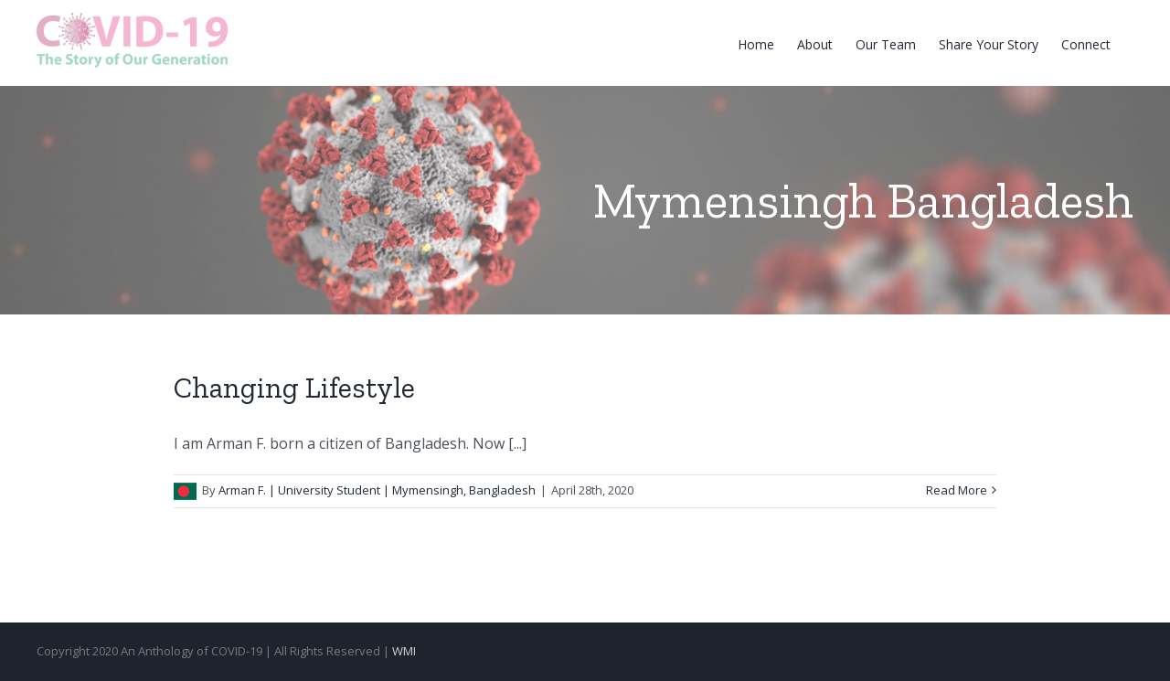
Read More (956, 490)
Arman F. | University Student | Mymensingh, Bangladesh (377, 490)
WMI (404, 651)
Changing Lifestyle (294, 387)
